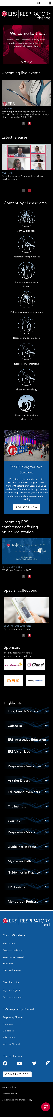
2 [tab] (25, 61)
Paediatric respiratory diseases (26, 284)
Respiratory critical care (26, 337)
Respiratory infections (26, 363)
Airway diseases (26, 230)
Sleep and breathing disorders (26, 417)
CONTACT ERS (17, 1074)
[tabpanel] (26, 44)
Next (29, 123)
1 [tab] (22, 61)
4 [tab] (30, 61)
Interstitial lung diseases (26, 256)
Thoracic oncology (26, 389)
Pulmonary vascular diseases (26, 311)
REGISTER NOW (26, 507)
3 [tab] (27, 61)
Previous (23, 123)
